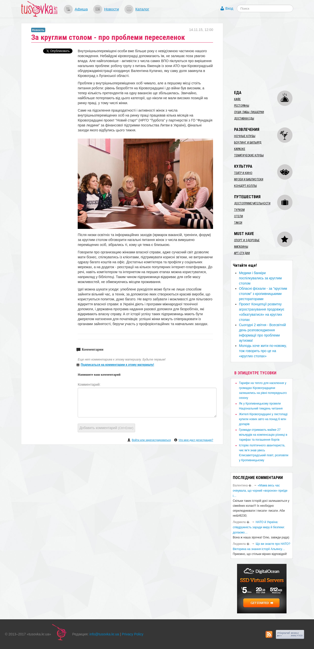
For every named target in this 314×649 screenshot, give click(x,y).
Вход (229, 8)
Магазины (241, 246)
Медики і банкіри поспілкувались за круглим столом (260, 278)
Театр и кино (243, 173)
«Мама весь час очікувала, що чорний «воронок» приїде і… (260, 491)
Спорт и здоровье (247, 240)
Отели (238, 216)
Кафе (237, 99)
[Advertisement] (267, 54)
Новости (111, 9)
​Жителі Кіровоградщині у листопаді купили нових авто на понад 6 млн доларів (263, 419)
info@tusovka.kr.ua (104, 634)
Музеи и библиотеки (248, 179)
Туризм (239, 210)
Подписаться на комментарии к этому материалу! (117, 364)
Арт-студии (242, 253)
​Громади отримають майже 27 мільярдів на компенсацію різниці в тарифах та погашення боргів (263, 434)
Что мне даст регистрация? (195, 439)
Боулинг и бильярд (247, 142)
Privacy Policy (132, 634)
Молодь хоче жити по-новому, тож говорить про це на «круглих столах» (263, 351)
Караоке (239, 149)
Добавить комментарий (106, 428)
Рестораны (241, 105)
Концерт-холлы (245, 186)
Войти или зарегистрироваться (151, 439)
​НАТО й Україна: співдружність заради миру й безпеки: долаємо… (259, 527)
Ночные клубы (244, 136)
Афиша (81, 9)
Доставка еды (244, 118)
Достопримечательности (252, 203)
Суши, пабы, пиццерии (249, 112)
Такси (238, 222)
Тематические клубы (249, 155)
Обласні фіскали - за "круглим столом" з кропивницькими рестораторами (263, 294)
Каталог (142, 9)
